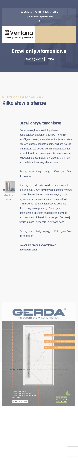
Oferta (50, 59)
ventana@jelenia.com (42, 16)
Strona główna (34, 59)
